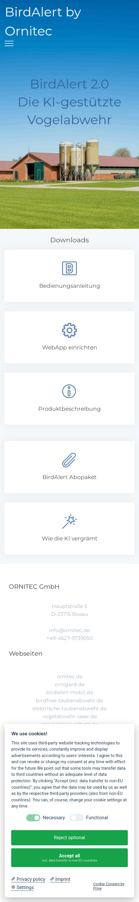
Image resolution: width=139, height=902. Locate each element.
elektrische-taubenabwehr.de (69, 723)
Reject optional (69, 837)
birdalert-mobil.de (69, 707)
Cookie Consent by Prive (109, 886)
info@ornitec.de (69, 640)
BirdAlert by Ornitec (43, 21)
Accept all (69, 858)
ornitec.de (69, 691)
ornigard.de (70, 699)
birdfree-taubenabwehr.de (69, 715)
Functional (97, 817)
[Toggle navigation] (9, 43)
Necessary (54, 817)
